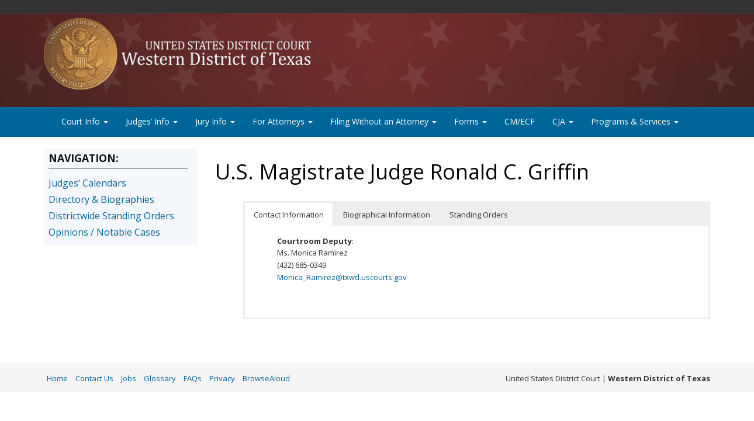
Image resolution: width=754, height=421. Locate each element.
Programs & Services (635, 121)
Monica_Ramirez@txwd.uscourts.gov (342, 277)
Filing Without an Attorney (383, 121)
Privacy (222, 378)
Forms (470, 121)
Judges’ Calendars (87, 183)
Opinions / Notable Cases (104, 232)
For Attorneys (283, 121)
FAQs (193, 378)
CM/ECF (519, 121)
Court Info (84, 121)
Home (57, 378)
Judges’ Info (152, 121)
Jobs (128, 378)
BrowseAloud (266, 378)
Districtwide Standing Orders (111, 215)
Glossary (160, 378)
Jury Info (215, 121)
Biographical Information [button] (386, 214)
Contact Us (94, 378)
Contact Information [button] (289, 214)
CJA (562, 121)
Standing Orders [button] (478, 214)
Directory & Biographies (101, 199)
